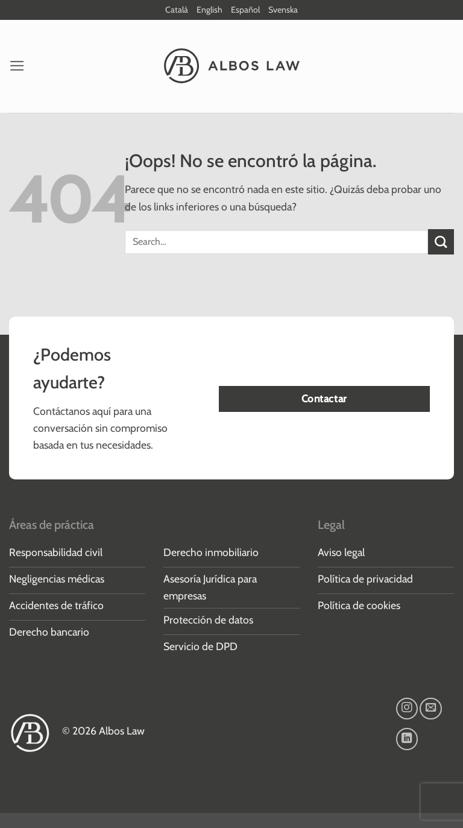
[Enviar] (441, 242)
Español (245, 9)
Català (176, 9)
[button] (17, 65)
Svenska (283, 9)
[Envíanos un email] (430, 708)
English (209, 9)
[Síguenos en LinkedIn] (407, 739)
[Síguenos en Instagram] (407, 708)
